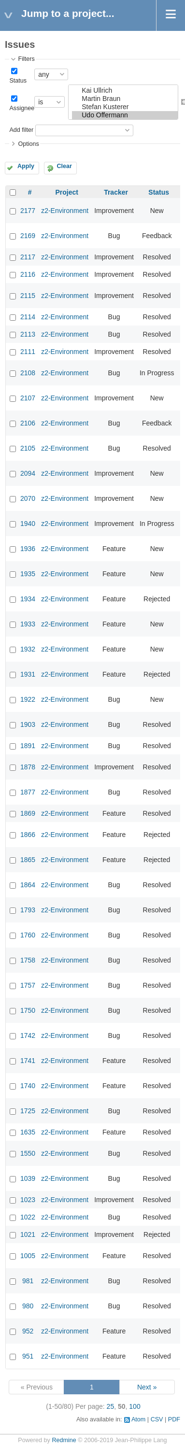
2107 (27, 398)
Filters (26, 59)
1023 (27, 1200)
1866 (27, 834)
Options (28, 144)
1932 (27, 649)
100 (134, 1406)
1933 (27, 624)
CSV (157, 1419)
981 (27, 1281)
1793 (27, 910)
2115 (27, 295)
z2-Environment (64, 210)
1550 (27, 1153)
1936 (27, 549)
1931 (27, 674)
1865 (27, 860)
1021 (27, 1234)
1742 (27, 1035)
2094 (27, 473)
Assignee (21, 108)
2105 (27, 448)
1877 (27, 792)
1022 (27, 1217)
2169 (27, 236)
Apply (25, 166)
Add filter (21, 130)
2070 (27, 498)
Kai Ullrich (125, 90)
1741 (27, 1060)
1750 (27, 1010)
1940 (27, 523)
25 (110, 1406)
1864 (27, 885)
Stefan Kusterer (125, 107)
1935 (27, 574)
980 (27, 1306)
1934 (27, 599)
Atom (138, 1419)
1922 (27, 699)
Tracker (116, 192)
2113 (27, 334)
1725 (27, 1111)
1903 (27, 724)
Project (66, 192)
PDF (174, 1419)
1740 (27, 1086)
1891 (27, 746)
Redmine (64, 1440)
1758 (27, 960)
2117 (27, 257)
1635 (27, 1132)
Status (18, 80)
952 (27, 1331)
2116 (27, 274)
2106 (27, 423)
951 (27, 1356)
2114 (27, 317)
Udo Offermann (125, 115)
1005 (27, 1256)
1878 (27, 767)
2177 (27, 210)
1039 (27, 1178)
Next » (147, 1387)
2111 (27, 351)
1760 (27, 935)
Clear (64, 166)
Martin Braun (125, 99)
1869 (27, 813)
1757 (27, 985)
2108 (27, 373)
